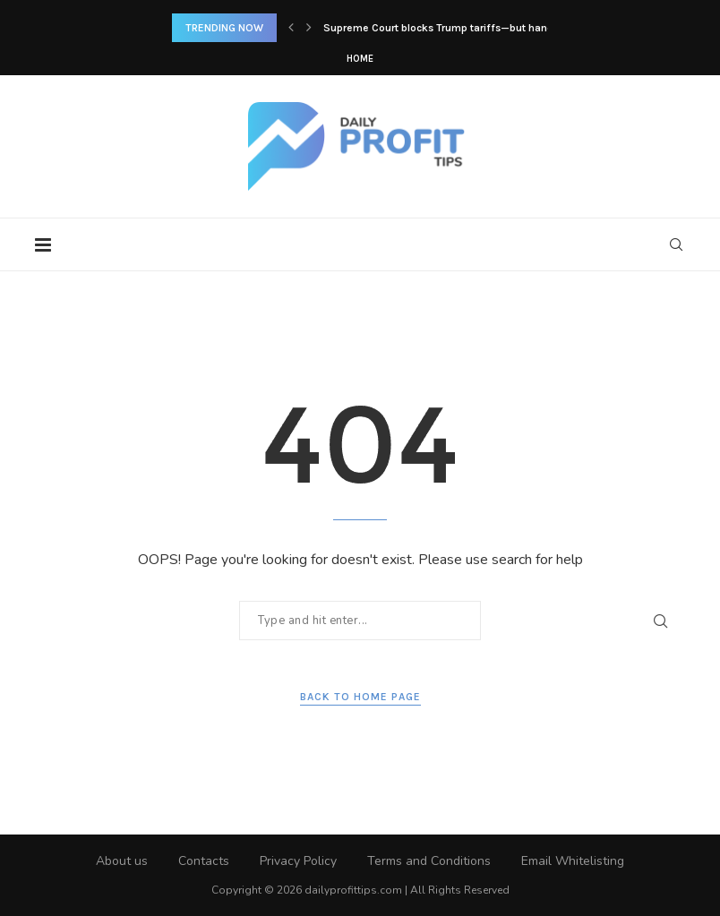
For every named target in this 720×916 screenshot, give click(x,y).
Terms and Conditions (429, 860)
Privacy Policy (298, 860)
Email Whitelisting (572, 860)
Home (360, 58)
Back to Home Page (360, 696)
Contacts (203, 860)
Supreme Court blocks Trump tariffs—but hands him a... (460, 27)
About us (122, 860)
